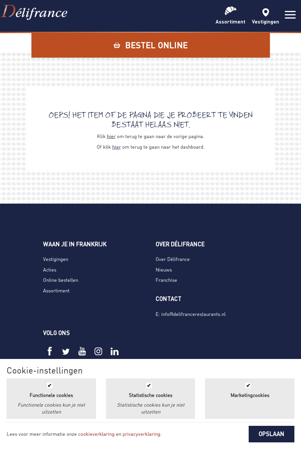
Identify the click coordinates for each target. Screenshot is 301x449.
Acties (49, 270)
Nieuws (164, 270)
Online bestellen (60, 280)
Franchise (166, 280)
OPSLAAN (271, 433)
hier (111, 136)
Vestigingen (55, 259)
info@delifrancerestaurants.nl (193, 314)
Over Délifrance (173, 259)
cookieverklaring (96, 434)
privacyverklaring (141, 434)
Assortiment (56, 290)
